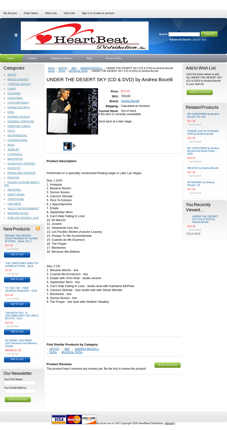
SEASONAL (14, 189)
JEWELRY (13, 149)
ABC (74, 68)
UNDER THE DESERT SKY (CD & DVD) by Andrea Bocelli (205, 219)
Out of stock (193, 233)
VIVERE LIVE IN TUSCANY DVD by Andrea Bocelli (203, 132)
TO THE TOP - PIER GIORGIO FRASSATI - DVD (21, 289)
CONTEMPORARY (18, 102)
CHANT (11, 88)
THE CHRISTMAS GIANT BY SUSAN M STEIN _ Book (21, 264)
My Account (10, 13)
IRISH (10, 144)
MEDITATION (15, 158)
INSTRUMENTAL (17, 135)
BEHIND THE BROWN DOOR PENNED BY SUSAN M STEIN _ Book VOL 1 (21, 238)
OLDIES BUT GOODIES (21, 163)
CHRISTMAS (14, 98)
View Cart (69, 13)
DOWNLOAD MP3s (18, 107)
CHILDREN (14, 93)
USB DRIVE (14, 203)
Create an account (103, 13)
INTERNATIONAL (17, 140)
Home (51, 68)
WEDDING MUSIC (18, 213)
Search (163, 34)
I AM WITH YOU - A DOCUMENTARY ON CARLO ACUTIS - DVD (22, 315)
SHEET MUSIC (16, 194)
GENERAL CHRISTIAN (20, 121)
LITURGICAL (14, 154)
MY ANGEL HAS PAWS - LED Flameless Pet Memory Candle (21, 343)
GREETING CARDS (18, 126)
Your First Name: (13, 379)
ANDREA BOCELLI (91, 68)
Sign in (85, 13)
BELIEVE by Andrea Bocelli (202, 168)
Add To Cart (17, 254)
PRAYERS (13, 177)
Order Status (31, 13)
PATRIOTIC (14, 168)
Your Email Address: (15, 387)
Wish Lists (51, 13)
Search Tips (199, 39)
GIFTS (11, 130)
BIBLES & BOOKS (18, 79)
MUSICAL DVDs (78, 70)
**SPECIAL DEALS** (19, 84)
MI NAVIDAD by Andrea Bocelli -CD (200, 183)
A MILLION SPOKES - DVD (23, 217)
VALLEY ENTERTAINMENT (23, 208)
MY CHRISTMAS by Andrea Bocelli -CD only (203, 115)
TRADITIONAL (15, 199)
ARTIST (11, 74)
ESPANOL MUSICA (18, 116)
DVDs (10, 112)
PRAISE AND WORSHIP (21, 172)
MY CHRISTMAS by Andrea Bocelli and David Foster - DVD (203, 151)
